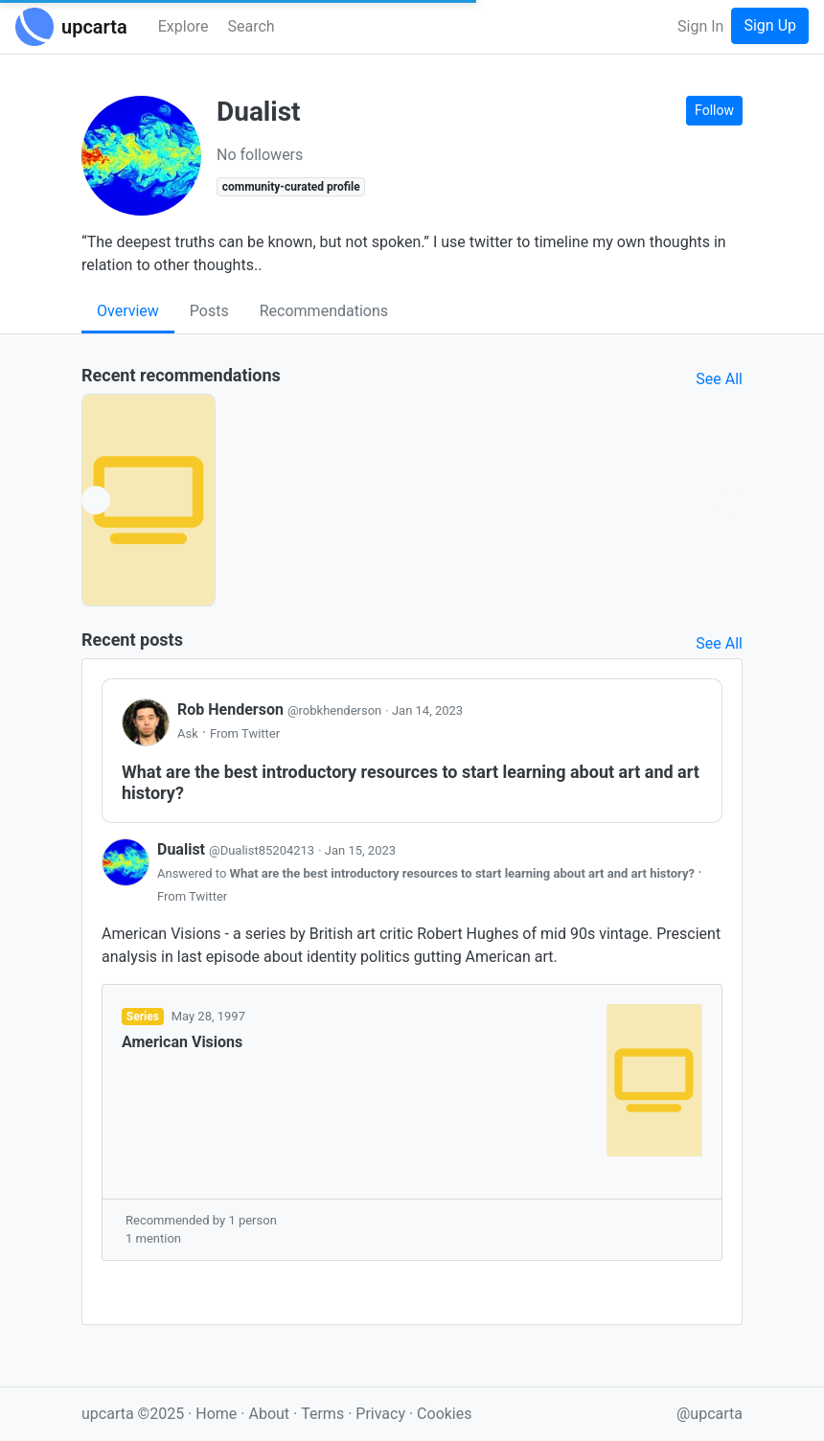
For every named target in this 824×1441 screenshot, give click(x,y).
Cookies (444, 1414)
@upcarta (709, 1414)
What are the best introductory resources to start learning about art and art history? (464, 873)
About (268, 1414)
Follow (714, 110)
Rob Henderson (281, 709)
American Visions (182, 1042)
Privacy (382, 1414)
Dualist (237, 849)
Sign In (700, 26)
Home (216, 1414)
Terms (324, 1414)
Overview (128, 311)
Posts (209, 311)
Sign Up (770, 25)
